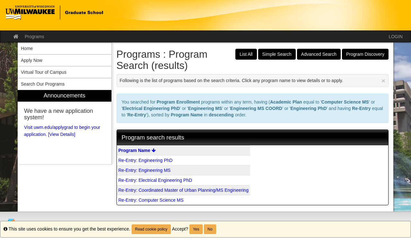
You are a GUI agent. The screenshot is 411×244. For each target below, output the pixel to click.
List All (246, 54)
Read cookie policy (151, 229)
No (209, 229)
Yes (196, 229)
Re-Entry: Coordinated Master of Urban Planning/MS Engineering (183, 190)
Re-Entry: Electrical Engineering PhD (155, 180)
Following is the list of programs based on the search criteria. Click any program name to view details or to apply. (253, 80)
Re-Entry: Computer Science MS (151, 200)
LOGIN (396, 36)
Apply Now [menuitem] (31, 60)
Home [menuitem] (27, 48)
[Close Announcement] (383, 80)
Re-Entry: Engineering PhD (145, 160)
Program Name (137, 150)
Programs (34, 36)
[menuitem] (64, 127)
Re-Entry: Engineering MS (144, 170)
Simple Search (277, 54)
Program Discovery (365, 54)
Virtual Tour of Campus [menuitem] (43, 72)
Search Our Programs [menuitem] (43, 84)
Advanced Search (319, 54)
